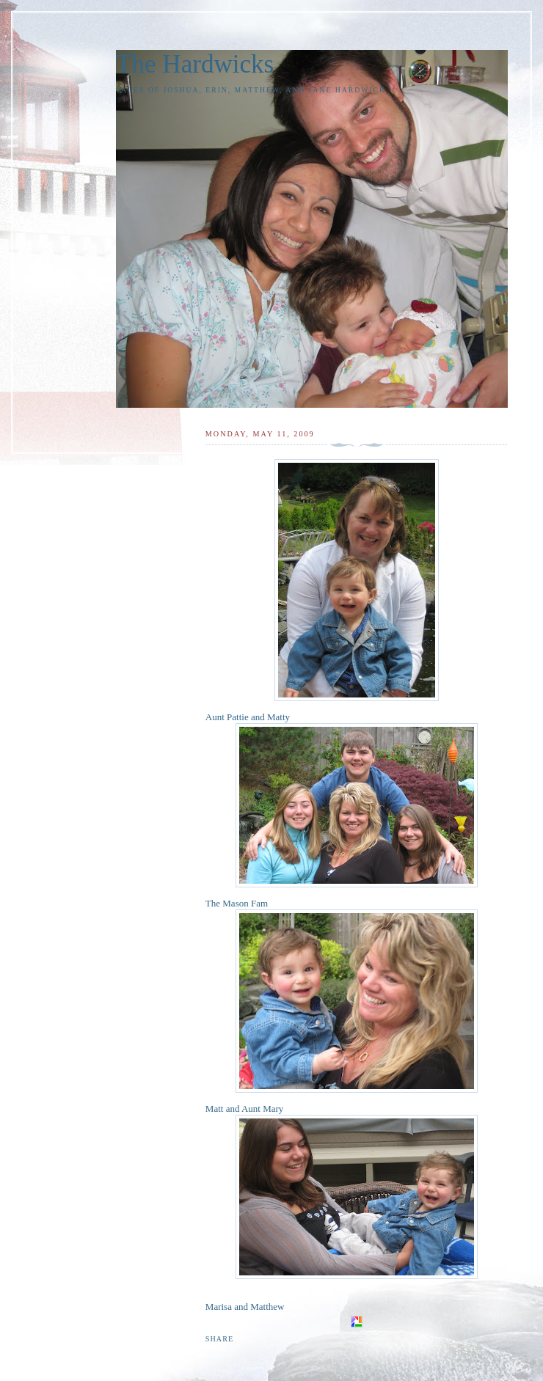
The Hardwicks (195, 64)
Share (219, 1339)
